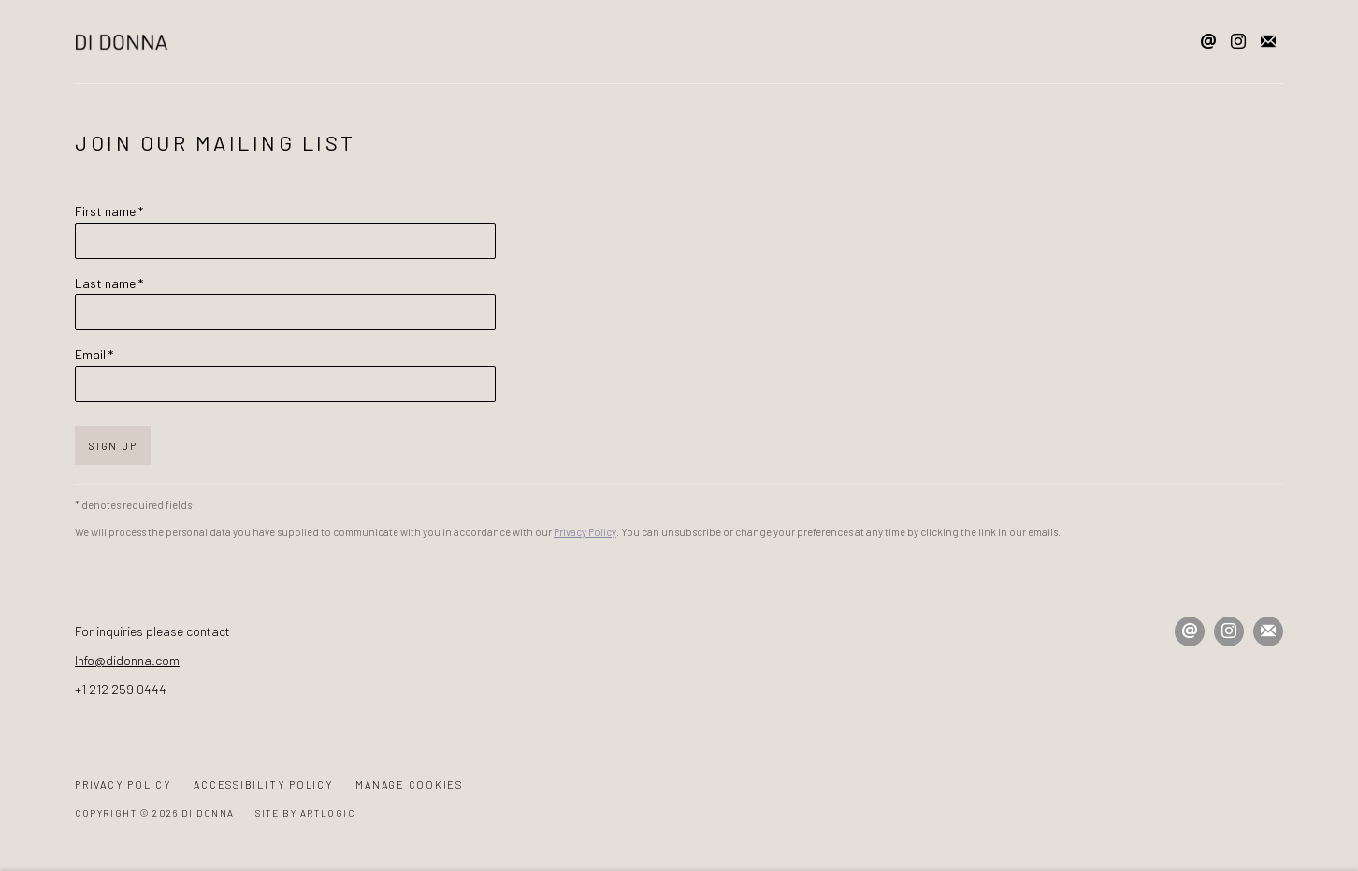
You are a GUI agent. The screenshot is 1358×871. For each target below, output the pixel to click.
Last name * (109, 283)
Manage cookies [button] (409, 784)
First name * (109, 211)
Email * (94, 354)
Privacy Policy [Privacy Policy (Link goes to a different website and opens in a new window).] (585, 532)
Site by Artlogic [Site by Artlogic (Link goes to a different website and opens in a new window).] (305, 813)
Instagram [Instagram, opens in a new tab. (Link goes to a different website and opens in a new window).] (1238, 42)
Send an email (1208, 42)
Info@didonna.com (127, 660)
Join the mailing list (1268, 42)
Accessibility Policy (263, 784)
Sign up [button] (113, 446)
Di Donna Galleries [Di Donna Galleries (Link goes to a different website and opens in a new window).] (121, 42)
